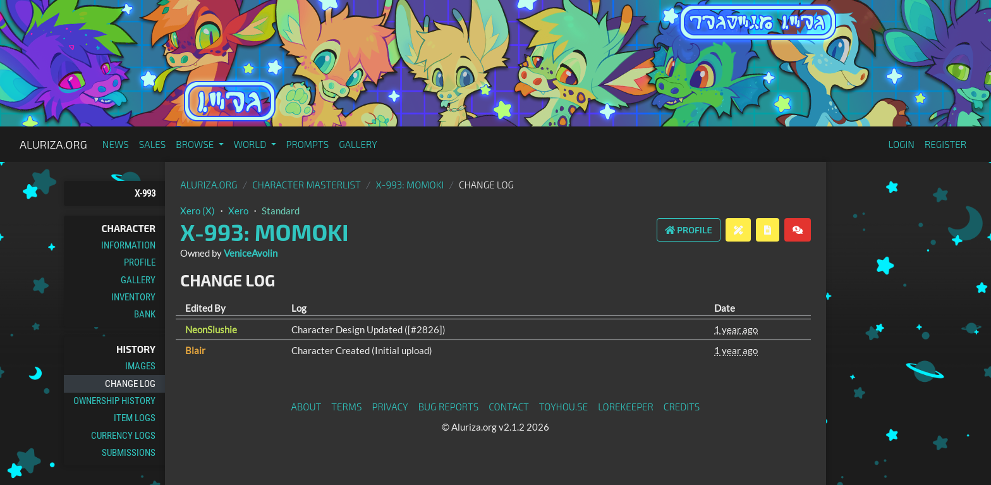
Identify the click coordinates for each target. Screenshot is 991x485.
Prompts (307, 144)
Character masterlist (306, 184)
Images (140, 366)
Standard (281, 210)
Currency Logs (123, 435)
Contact (509, 406)
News (115, 144)
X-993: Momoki (410, 184)
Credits (682, 406)
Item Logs (134, 418)
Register (945, 144)
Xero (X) (197, 210)
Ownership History (114, 401)
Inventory (133, 297)
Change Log (130, 384)
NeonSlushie (211, 329)
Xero (238, 210)
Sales (152, 144)
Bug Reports (448, 406)
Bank (144, 314)
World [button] (251, 144)
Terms (346, 406)
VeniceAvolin (250, 253)
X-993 (145, 193)
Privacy (390, 406)
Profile (139, 262)
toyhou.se (563, 406)
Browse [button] (196, 144)
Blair (195, 350)
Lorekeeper (626, 406)
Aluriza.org (53, 144)
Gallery (358, 144)
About (306, 406)
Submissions (128, 452)
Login (901, 144)
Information (128, 245)
